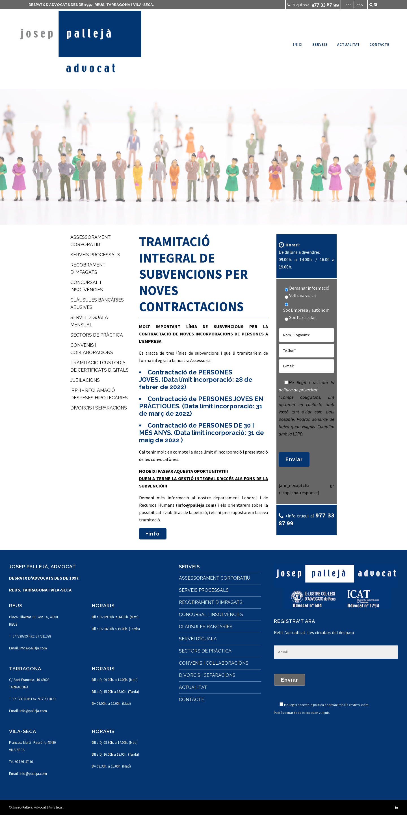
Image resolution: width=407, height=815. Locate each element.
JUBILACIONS (85, 380)
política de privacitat (298, 390)
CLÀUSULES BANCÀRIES (205, 626)
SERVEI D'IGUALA (198, 638)
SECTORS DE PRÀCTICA (96, 335)
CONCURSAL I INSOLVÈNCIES (211, 614)
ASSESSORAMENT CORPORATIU (214, 578)
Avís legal (56, 807)
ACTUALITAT (193, 687)
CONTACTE (191, 699)
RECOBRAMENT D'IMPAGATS (211, 602)
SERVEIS (189, 566)
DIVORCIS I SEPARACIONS (98, 408)
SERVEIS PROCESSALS (95, 254)
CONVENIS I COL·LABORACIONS (213, 663)
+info (153, 534)
